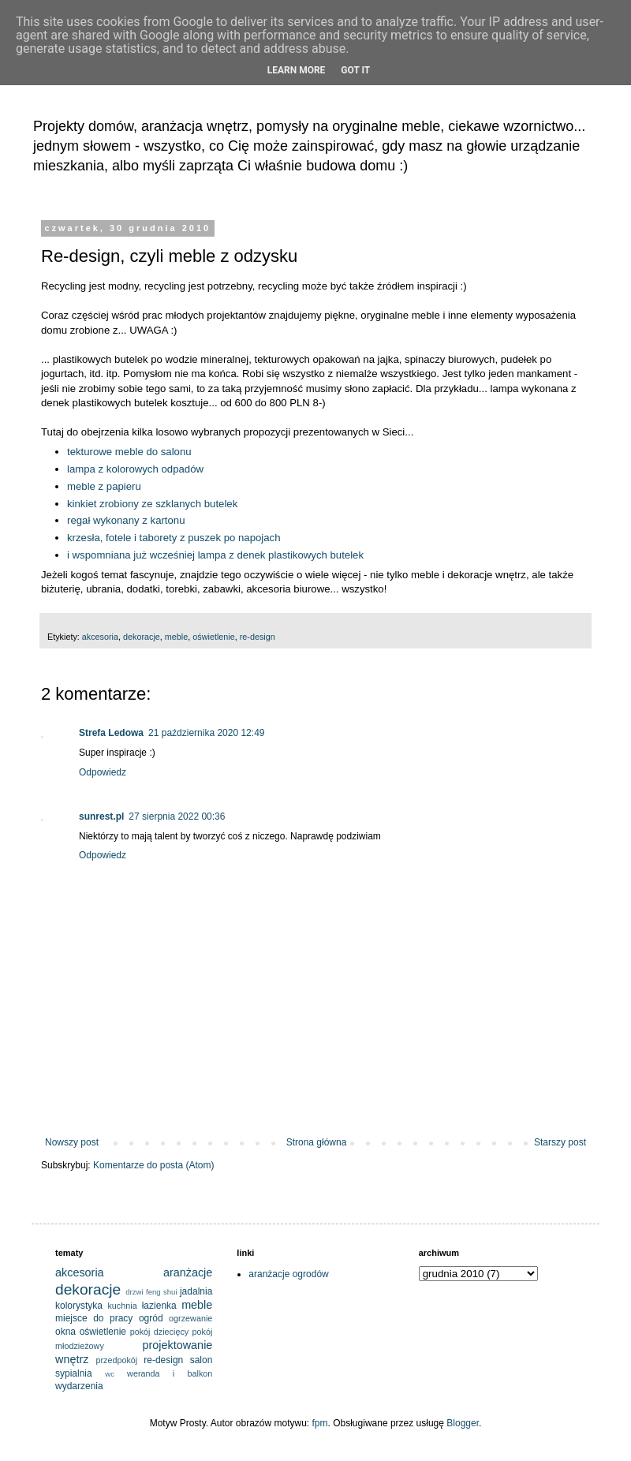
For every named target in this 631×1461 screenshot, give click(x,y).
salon (201, 1360)
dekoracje (141, 636)
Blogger (462, 1423)
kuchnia (121, 1305)
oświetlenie (213, 636)
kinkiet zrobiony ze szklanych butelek (152, 504)
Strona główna (316, 1142)
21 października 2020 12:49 (206, 732)
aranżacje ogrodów (288, 1274)
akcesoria (100, 636)
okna (65, 1331)
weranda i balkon (169, 1373)
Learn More (296, 70)
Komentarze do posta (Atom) (153, 1165)
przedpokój (116, 1360)
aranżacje (187, 1272)
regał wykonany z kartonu (126, 520)
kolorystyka (79, 1305)
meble (176, 636)
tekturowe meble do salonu (129, 452)
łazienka (159, 1305)
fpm (320, 1423)
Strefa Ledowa (111, 732)
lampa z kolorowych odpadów (135, 469)
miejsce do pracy (94, 1318)
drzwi (134, 1291)
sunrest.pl (101, 816)
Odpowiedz (102, 772)
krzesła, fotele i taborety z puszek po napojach (174, 538)
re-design (257, 636)
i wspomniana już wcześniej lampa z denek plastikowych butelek (215, 555)
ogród (151, 1318)
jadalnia (196, 1291)
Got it (355, 70)
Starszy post (560, 1142)
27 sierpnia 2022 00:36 (177, 816)
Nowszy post (72, 1142)
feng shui (161, 1291)
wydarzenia (79, 1386)
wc (109, 1373)
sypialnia (73, 1373)
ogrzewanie (190, 1318)
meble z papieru (104, 486)
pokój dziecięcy (159, 1331)
